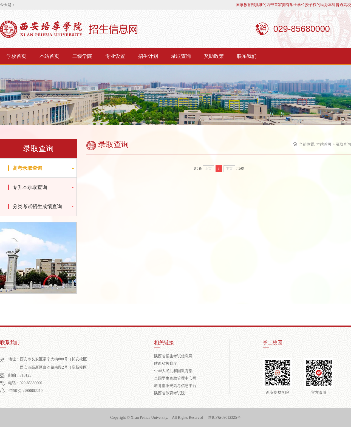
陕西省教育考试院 (169, 393)
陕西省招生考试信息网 (173, 356)
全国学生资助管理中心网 (175, 378)
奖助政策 (214, 56)
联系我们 (247, 56)
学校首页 (16, 56)
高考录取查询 (27, 168)
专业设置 (115, 56)
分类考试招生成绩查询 (37, 206)
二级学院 (82, 56)
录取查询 (181, 56)
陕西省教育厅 (165, 363)
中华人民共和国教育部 (173, 371)
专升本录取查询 (30, 187)
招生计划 (148, 56)
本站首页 (49, 56)
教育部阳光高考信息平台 (175, 386)
